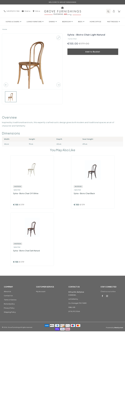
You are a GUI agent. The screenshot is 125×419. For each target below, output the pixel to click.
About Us (7, 291)
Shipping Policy (10, 312)
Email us (26, 11)
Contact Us (8, 296)
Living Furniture (35, 22)
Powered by (114, 327)
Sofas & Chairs (13, 22)
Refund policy (9, 304)
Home (4, 29)
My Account (40, 291)
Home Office (95, 22)
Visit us (36, 11)
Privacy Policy (9, 308)
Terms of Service (10, 300)
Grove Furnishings (14, 327)
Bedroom (67, 22)
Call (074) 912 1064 (11, 11)
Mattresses (113, 22)
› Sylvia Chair (72, 39)
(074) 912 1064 (74, 311)
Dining (52, 22)
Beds (81, 22)
